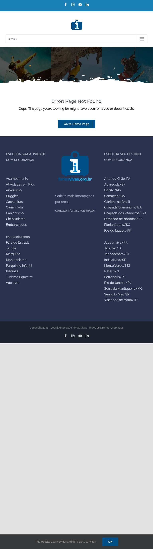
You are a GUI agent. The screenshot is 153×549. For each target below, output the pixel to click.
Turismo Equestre (19, 277)
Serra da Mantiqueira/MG (123, 288)
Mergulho (13, 254)
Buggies (12, 196)
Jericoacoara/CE (117, 254)
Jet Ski (11, 248)
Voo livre (12, 283)
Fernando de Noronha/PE (123, 219)
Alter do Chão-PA (117, 179)
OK (110, 541)
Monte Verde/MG (117, 266)
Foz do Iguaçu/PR (117, 230)
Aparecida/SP (115, 184)
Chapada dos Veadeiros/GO (125, 213)
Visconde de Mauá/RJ (121, 300)
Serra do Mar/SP (116, 294)
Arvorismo (14, 190)
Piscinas (12, 271)
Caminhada (14, 207)
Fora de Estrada (17, 242)
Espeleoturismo (18, 237)
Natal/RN (111, 271)
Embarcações (16, 225)
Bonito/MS (112, 190)
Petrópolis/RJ (115, 277)
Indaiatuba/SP (115, 260)
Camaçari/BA (114, 196)
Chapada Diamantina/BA (123, 207)
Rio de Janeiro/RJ (117, 283)
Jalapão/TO (113, 248)
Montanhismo (16, 260)
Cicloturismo (16, 219)
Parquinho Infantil (19, 266)
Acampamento (17, 179)
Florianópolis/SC (117, 225)
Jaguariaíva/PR (116, 242)
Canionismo (15, 213)
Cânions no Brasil (117, 202)
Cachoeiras (14, 202)
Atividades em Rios (20, 184)
